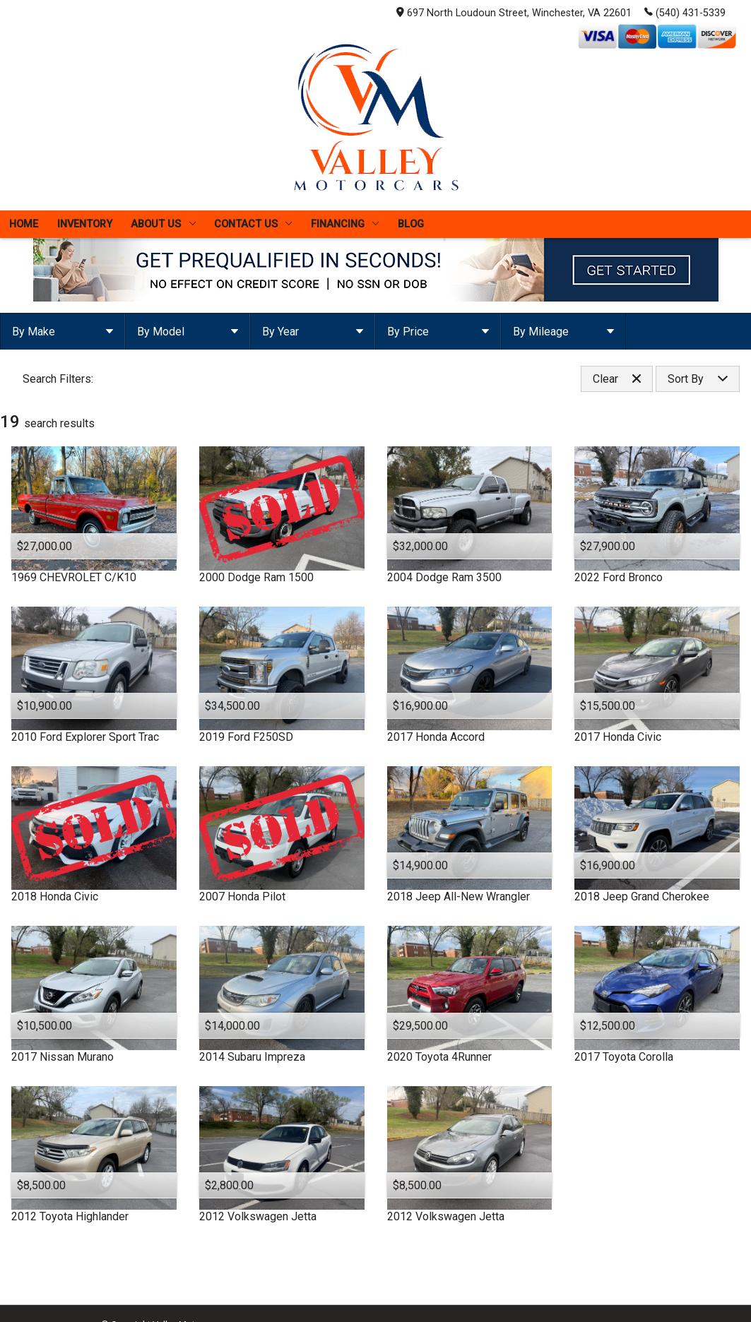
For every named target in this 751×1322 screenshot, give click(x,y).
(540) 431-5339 (685, 12)
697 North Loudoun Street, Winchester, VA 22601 (514, 13)
